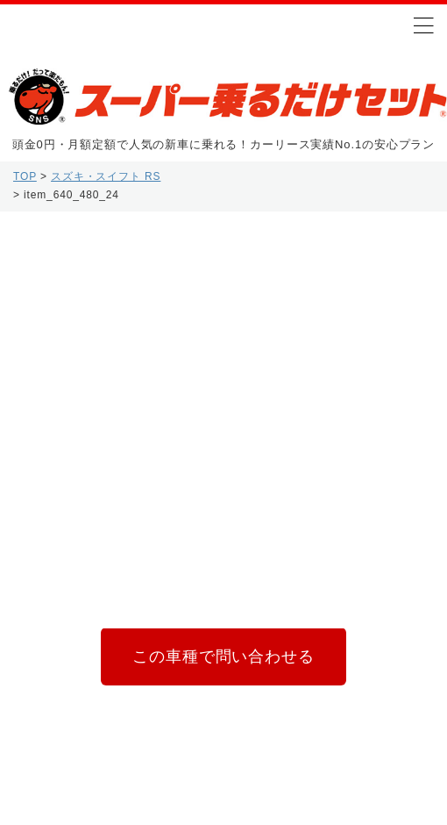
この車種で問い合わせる (223, 656)
